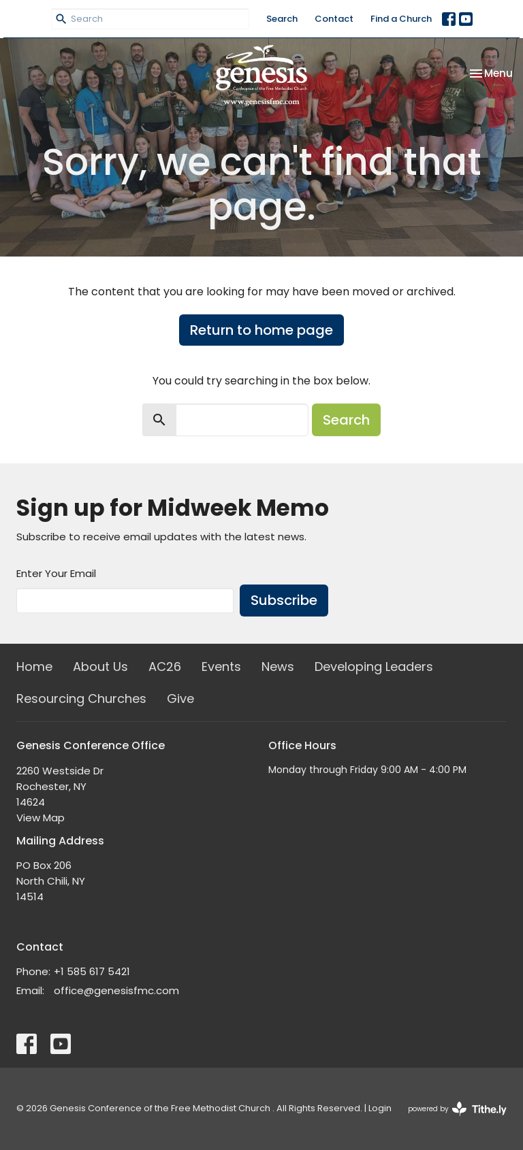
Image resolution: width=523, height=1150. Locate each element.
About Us (100, 666)
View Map (40, 817)
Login (380, 1108)
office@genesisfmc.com (116, 990)
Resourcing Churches (81, 698)
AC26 (164, 666)
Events (221, 666)
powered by (457, 1108)
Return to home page (261, 330)
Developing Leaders (374, 666)
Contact (334, 18)
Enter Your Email (56, 573)
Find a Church (401, 18)
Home (34, 666)
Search (282, 18)
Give (180, 698)
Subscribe (284, 600)
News (278, 666)
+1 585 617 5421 (92, 971)
